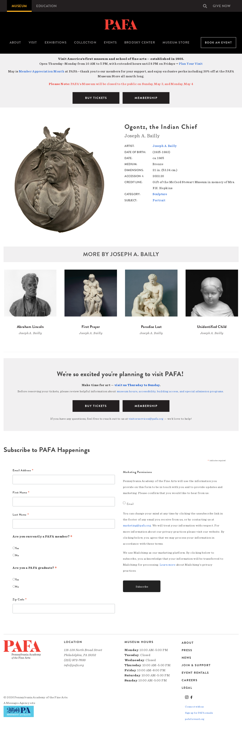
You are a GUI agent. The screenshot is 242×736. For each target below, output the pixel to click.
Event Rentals (195, 672)
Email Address (23, 470)
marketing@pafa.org (137, 524)
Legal (187, 687)
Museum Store (176, 42)
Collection (85, 42)
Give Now (221, 5)
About (15, 42)
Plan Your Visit (191, 63)
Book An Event (218, 43)
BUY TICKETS (96, 98)
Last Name (21, 514)
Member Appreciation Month (41, 71)
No (17, 555)
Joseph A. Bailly (165, 145)
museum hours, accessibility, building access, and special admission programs (170, 391)
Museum (19, 5)
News (186, 657)
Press (187, 650)
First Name (21, 492)
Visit (33, 42)
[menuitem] (19, 6)
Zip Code (20, 599)
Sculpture (160, 193)
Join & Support (196, 665)
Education (46, 5)
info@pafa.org (74, 664)
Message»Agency (18, 702)
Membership (146, 405)
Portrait (159, 199)
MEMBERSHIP (146, 98)
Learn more (168, 563)
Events (110, 42)
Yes (17, 547)
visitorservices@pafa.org (146, 418)
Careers (190, 680)
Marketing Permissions (137, 471)
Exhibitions (56, 42)
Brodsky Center (139, 42)
